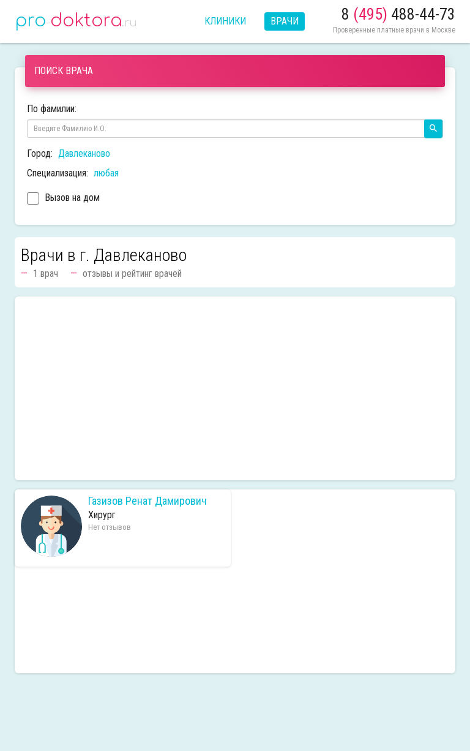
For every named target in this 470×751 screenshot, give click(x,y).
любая (106, 173)
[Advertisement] (235, 388)
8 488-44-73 (398, 14)
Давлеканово (84, 153)
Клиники (225, 21)
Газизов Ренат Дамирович (147, 501)
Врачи (284, 21)
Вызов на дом (63, 199)
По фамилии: (51, 109)
